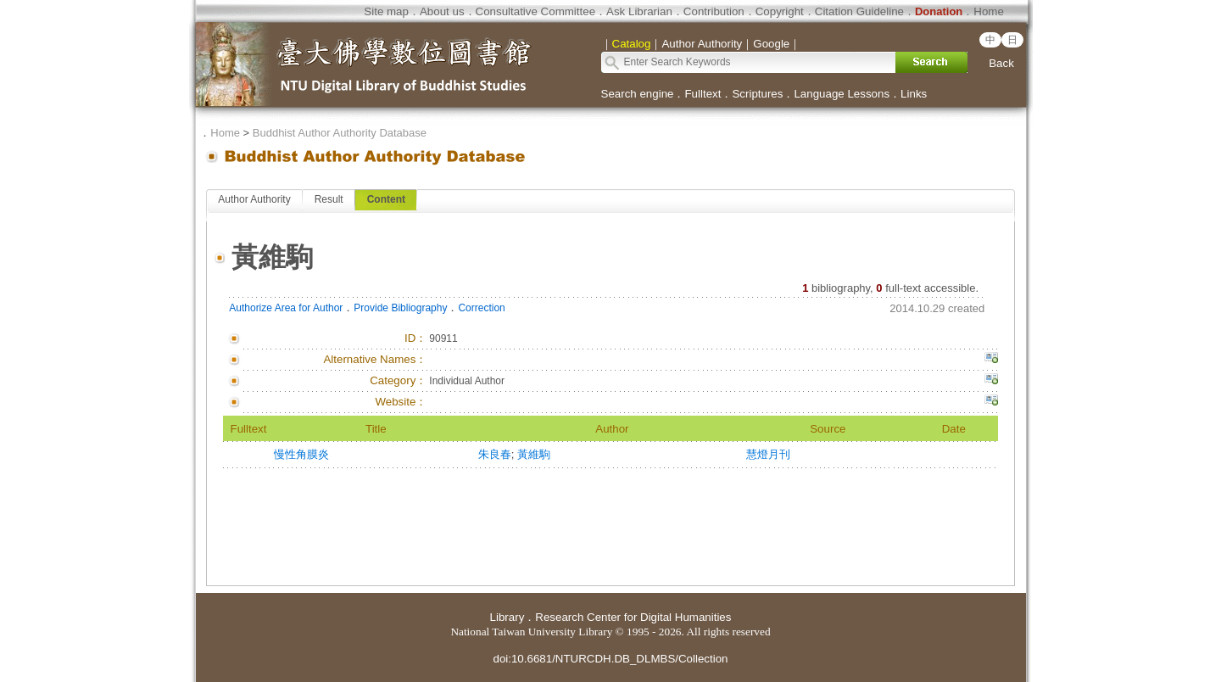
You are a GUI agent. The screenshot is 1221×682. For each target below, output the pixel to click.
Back (1001, 63)
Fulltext (702, 93)
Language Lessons (841, 93)
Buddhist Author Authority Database (340, 132)
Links (913, 93)
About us (442, 11)
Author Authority (254, 199)
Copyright (779, 11)
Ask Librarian (639, 11)
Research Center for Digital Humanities (633, 617)
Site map (386, 11)
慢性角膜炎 (301, 454)
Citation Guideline (859, 11)
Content (386, 199)
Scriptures (757, 93)
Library (507, 617)
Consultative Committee (535, 11)
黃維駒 (533, 454)
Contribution (713, 11)
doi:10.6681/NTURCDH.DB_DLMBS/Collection (610, 658)
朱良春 (494, 454)
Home (988, 11)
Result (329, 199)
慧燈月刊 (768, 454)
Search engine (637, 93)
